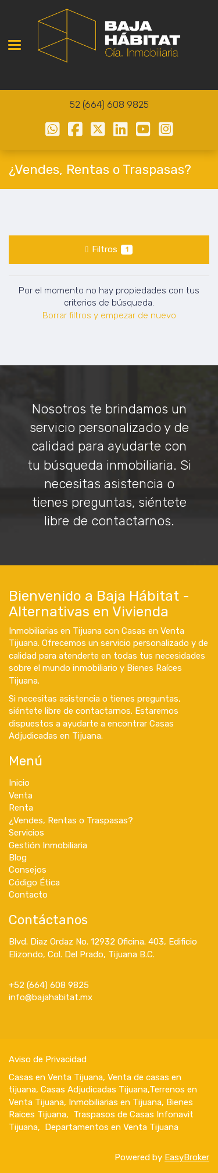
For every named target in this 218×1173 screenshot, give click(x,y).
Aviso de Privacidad (48, 1059)
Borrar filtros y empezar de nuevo (109, 315)
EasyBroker (187, 1157)
